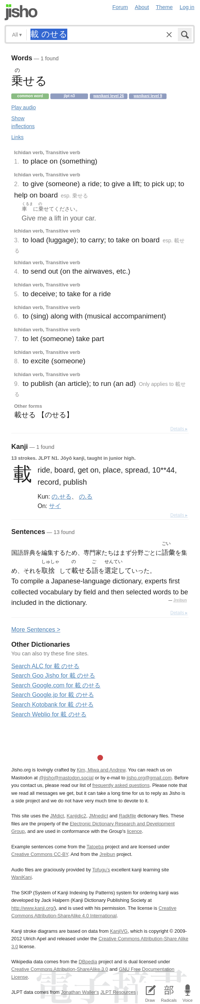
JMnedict (98, 816)
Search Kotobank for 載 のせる (52, 704)
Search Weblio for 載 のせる (48, 714)
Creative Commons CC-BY (39, 854)
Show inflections (23, 122)
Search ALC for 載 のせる (45, 666)
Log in (187, 7)
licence (134, 831)
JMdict (57, 816)
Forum (120, 7)
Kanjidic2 (76, 816)
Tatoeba (95, 846)
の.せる (61, 496)
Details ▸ (179, 429)
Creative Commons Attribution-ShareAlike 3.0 (59, 969)
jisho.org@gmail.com (149, 778)
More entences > (35, 629)
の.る (85, 496)
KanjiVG (118, 931)
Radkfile (127, 816)
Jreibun (180, 600)
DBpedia (88, 961)
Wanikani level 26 (108, 96)
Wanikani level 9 (148, 96)
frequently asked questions (121, 785)
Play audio (23, 107)
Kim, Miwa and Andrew (101, 770)
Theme (164, 7)
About (142, 7)
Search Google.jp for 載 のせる (52, 695)
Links (17, 137)
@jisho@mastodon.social (66, 778)
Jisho (21, 12)
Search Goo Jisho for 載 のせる (53, 675)
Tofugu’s (101, 869)
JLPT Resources (118, 992)
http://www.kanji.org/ (33, 908)
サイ (55, 506)
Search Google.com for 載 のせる (55, 685)
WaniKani (21, 877)
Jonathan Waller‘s (80, 992)
